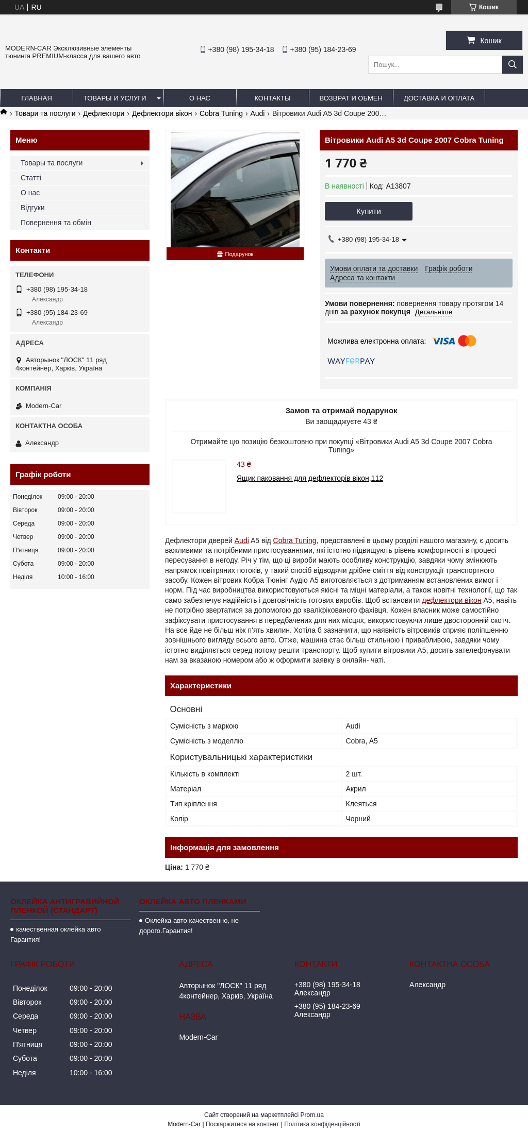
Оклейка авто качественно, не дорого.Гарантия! (189, 926)
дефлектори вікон (451, 600)
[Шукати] (512, 65)
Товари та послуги (44, 113)
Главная (36, 98)
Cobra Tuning (221, 113)
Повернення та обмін (56, 222)
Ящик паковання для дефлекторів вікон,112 (310, 478)
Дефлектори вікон (162, 113)
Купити (368, 211)
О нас (199, 98)
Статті (31, 178)
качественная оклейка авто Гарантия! (55, 934)
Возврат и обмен (351, 98)
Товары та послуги (51, 163)
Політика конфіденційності (322, 1124)
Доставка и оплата (439, 98)
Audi (257, 113)
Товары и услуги (115, 98)
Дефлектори (103, 113)
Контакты (272, 98)
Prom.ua (312, 1115)
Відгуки (33, 208)
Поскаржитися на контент (242, 1124)
